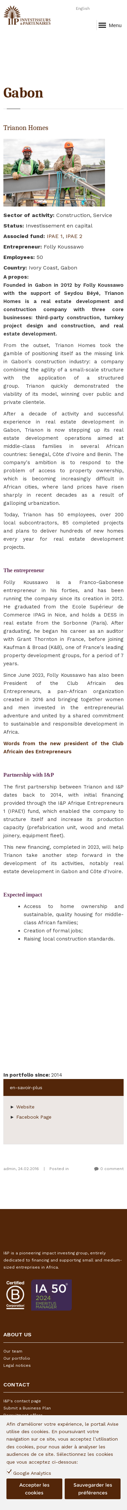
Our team (12, 1351)
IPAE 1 (55, 236)
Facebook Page (33, 1117)
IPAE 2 (74, 236)
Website (25, 1106)
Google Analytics (32, 1473)
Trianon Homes (25, 128)
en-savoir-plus (26, 1087)
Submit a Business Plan (27, 1408)
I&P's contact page (22, 1401)
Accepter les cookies (34, 1488)
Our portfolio (16, 1358)
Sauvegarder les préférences (92, 1488)
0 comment (112, 1168)
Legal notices (17, 1365)
